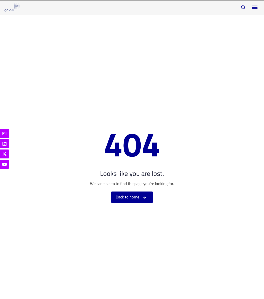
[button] (243, 7)
